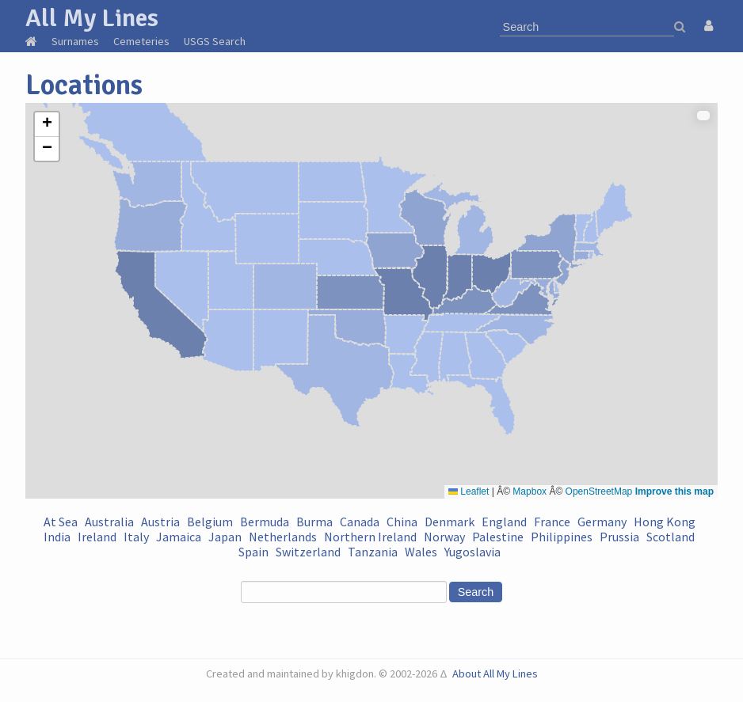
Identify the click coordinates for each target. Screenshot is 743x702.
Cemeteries (141, 41)
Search (476, 592)
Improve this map (674, 491)
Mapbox (529, 491)
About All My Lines (495, 673)
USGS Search (215, 41)
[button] (47, 124)
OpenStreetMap (599, 491)
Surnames (75, 41)
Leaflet (468, 491)
